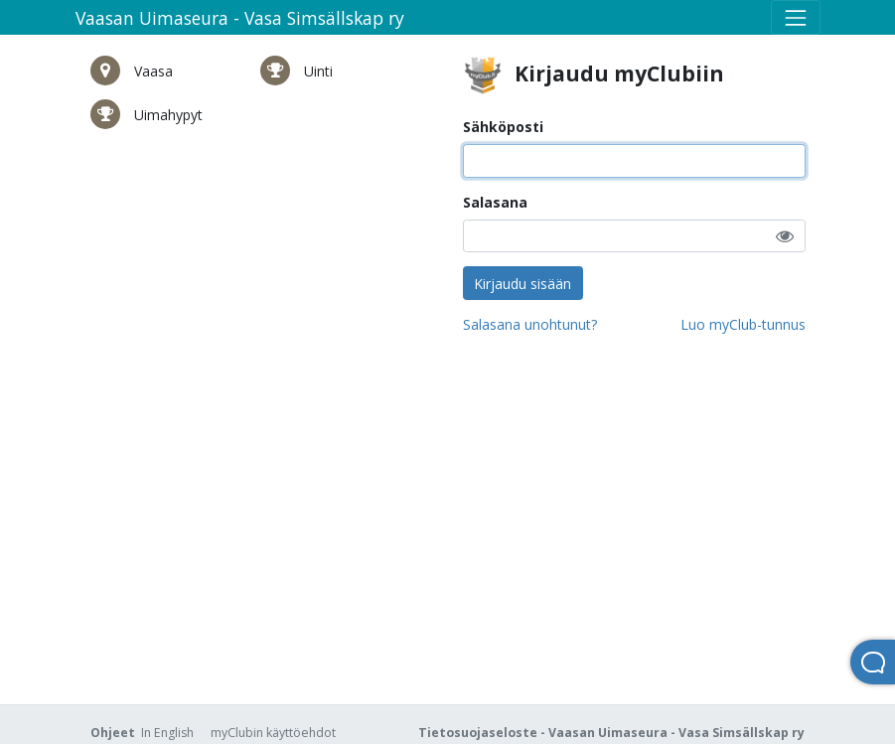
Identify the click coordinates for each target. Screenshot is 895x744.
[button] (785, 236)
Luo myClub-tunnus (743, 324)
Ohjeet (112, 732)
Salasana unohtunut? (530, 324)
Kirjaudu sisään (522, 283)
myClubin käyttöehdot (273, 732)
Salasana (495, 202)
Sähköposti (503, 126)
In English (167, 732)
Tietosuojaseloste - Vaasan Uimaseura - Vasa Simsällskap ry (611, 732)
